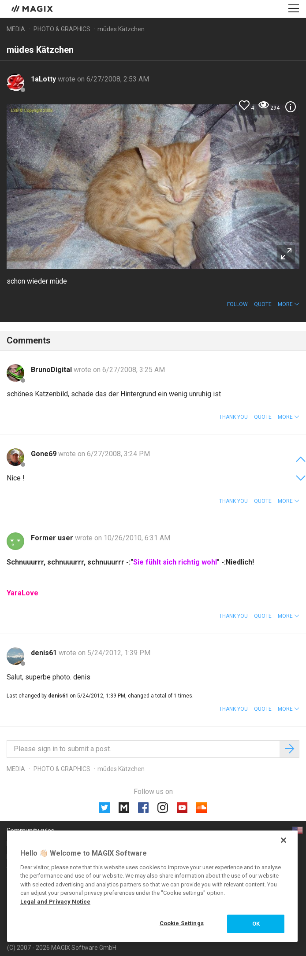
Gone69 (44, 454)
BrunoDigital (52, 369)
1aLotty (44, 79)
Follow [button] (237, 304)
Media (16, 29)
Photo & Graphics (62, 29)
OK (256, 923)
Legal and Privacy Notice (55, 901)
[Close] (283, 840)
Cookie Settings (182, 923)
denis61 (45, 653)
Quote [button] (263, 304)
